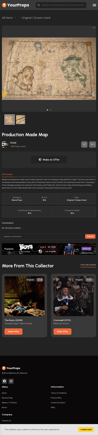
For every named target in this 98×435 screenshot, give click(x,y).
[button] (47, 109)
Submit (90, 236)
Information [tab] (7, 174)
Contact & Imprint (58, 403)
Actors (4, 407)
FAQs (53, 407)
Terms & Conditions (59, 393)
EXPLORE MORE (88, 265)
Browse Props (7, 398)
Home (4, 393)
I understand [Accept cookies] (85, 429)
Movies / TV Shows (9, 403)
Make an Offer (49, 159)
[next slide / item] (94, 68)
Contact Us (6, 421)
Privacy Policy (56, 398)
